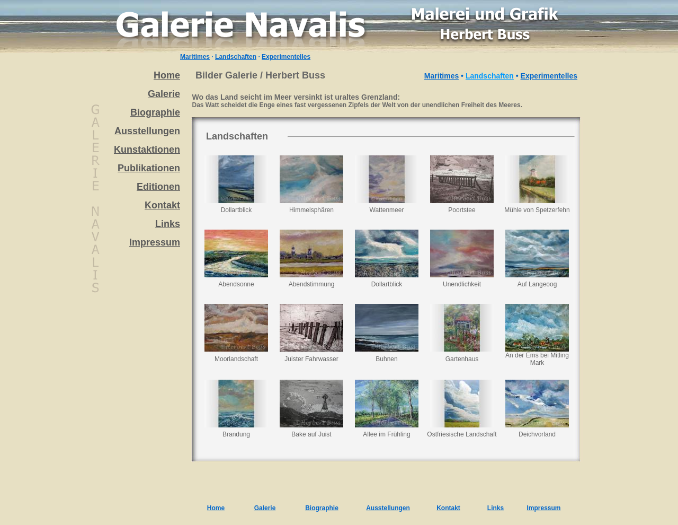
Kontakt (162, 205)
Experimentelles (286, 56)
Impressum (154, 242)
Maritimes (195, 56)
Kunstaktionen (147, 149)
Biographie (155, 112)
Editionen (158, 186)
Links (167, 223)
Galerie (164, 94)
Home (167, 75)
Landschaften (235, 56)
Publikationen (149, 168)
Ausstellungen (147, 131)
